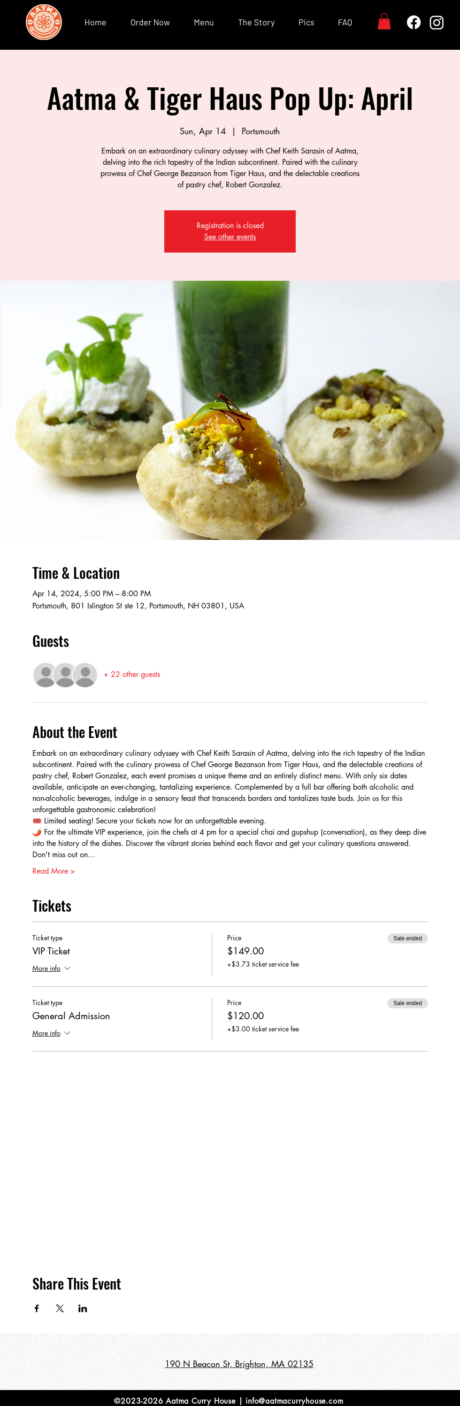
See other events (230, 237)
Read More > (53, 871)
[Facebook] (414, 22)
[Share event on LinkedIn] (82, 1308)
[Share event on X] (59, 1308)
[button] (384, 21)
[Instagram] (437, 22)
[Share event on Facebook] (36, 1308)
